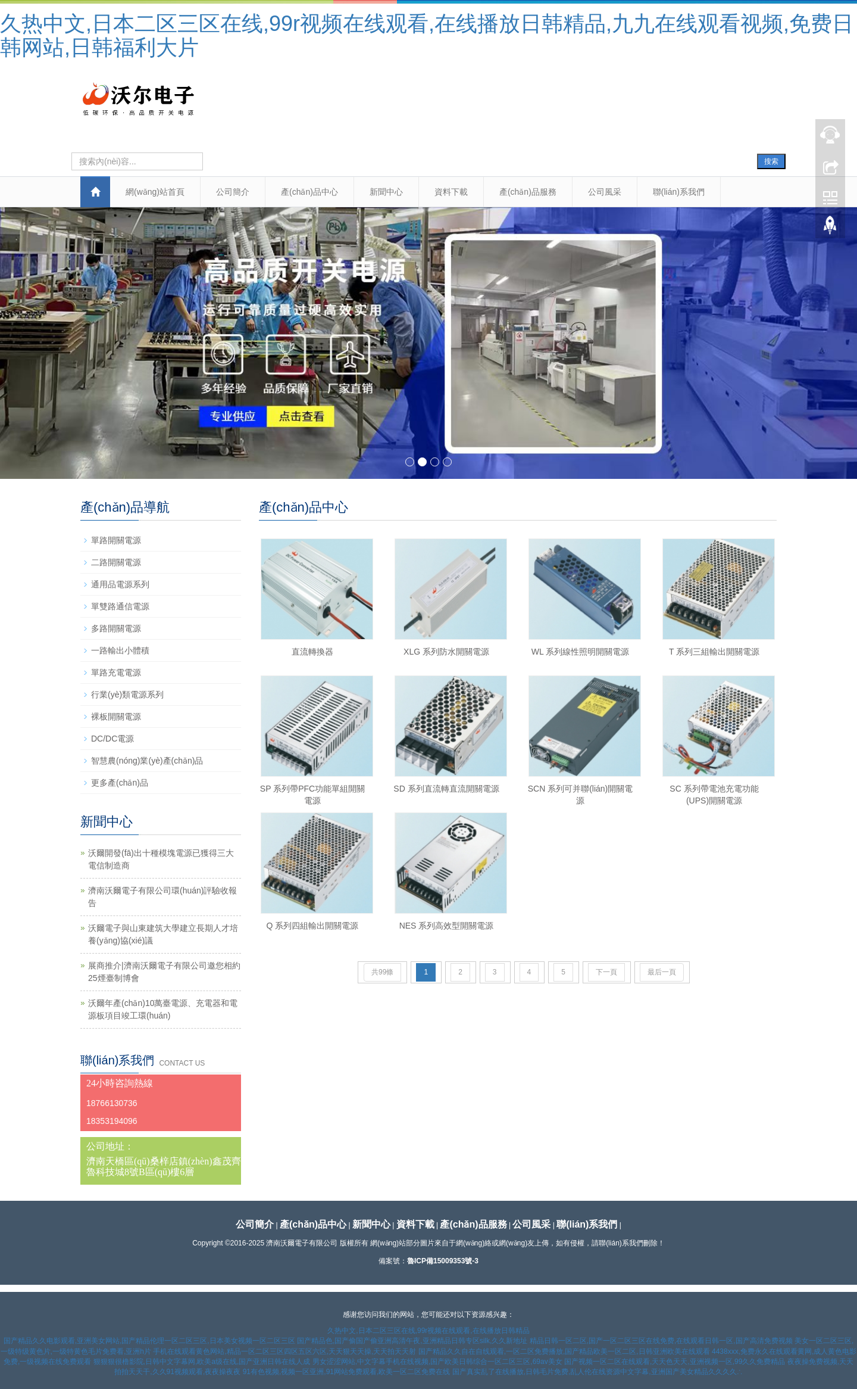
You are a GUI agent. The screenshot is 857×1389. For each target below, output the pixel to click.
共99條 (382, 972)
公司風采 (604, 192)
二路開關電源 (116, 562)
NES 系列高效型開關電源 (446, 925)
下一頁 (606, 972)
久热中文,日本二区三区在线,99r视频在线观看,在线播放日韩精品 (428, 1330)
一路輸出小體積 (120, 650)
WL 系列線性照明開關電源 (580, 651)
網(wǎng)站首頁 (155, 192)
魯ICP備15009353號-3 (442, 1261)
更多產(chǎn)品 (119, 782)
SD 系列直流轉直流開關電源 (446, 788)
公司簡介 (232, 192)
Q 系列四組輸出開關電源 (313, 925)
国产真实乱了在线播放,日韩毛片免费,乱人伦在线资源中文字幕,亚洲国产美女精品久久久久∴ (597, 1372)
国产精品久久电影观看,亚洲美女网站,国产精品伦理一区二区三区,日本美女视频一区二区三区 (149, 1341)
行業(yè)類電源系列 (127, 694)
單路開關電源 (116, 540)
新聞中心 (386, 192)
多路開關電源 (116, 628)
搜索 (771, 161)
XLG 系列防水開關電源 (446, 651)
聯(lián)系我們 (679, 192)
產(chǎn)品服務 (527, 192)
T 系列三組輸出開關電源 (714, 651)
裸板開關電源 (116, 716)
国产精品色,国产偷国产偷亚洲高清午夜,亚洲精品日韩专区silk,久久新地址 (412, 1341)
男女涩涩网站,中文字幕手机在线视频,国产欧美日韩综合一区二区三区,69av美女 (437, 1361)
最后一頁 (662, 972)
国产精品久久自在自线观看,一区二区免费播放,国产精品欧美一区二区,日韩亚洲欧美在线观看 (564, 1351)
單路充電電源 (116, 672)
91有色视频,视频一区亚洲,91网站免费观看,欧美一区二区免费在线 (347, 1372)
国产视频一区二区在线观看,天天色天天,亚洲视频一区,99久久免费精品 (674, 1361)
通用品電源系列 (120, 584)
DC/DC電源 (112, 738)
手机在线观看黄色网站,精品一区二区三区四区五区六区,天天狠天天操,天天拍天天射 (284, 1351)
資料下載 (451, 192)
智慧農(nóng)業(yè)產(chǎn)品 (147, 760)
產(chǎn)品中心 (309, 192)
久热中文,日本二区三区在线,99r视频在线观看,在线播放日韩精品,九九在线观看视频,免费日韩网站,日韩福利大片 (426, 35)
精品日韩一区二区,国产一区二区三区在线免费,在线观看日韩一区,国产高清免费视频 (661, 1341)
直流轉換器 (312, 651)
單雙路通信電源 (120, 606)
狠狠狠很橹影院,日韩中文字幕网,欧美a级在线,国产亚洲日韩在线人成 (202, 1361)
